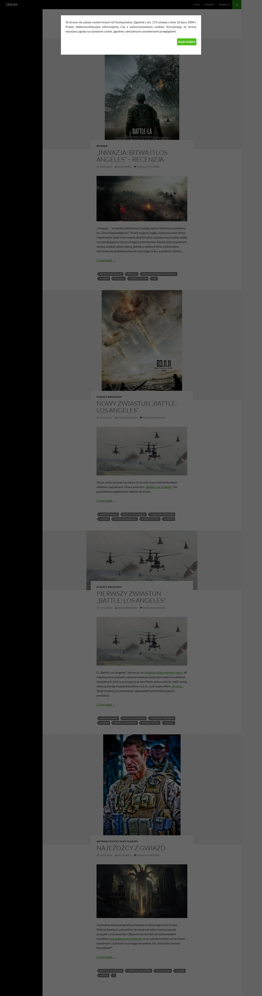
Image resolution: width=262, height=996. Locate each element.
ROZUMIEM (186, 42)
